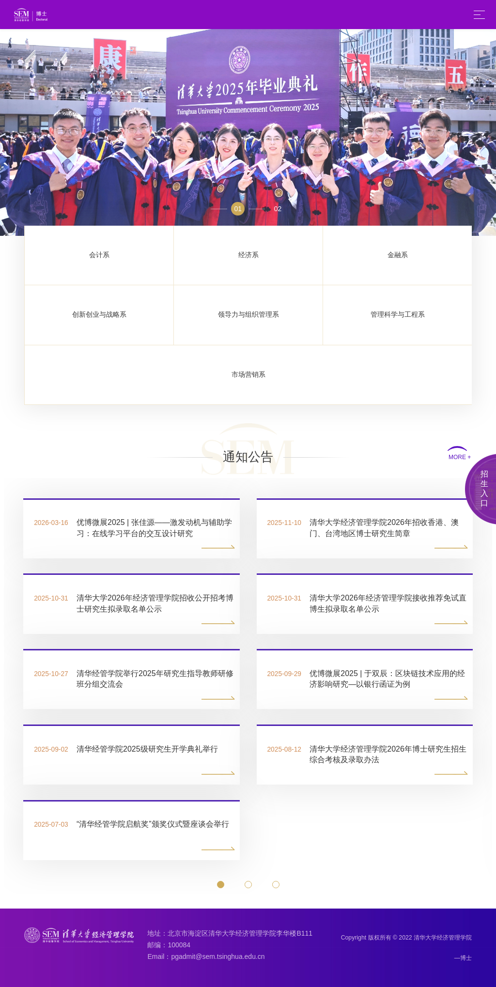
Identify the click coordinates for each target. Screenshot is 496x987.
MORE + (460, 457)
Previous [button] (5, 132)
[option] (248, 132)
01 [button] (237, 209)
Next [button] (491, 132)
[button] (220, 884)
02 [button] (278, 209)
